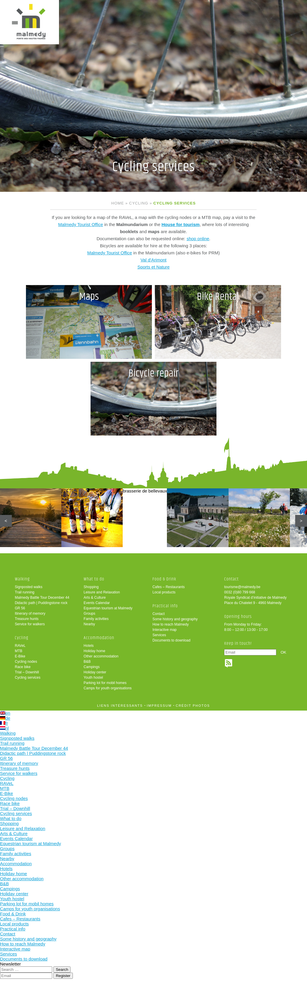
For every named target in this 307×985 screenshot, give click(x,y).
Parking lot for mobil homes (105, 683)
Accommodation (99, 638)
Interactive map (164, 630)
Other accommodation (101, 656)
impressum (159, 705)
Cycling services (27, 677)
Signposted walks (28, 587)
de (5, 718)
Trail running (24, 592)
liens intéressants (120, 705)
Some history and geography (175, 619)
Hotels (89, 646)
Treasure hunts (26, 619)
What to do (94, 579)
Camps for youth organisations (108, 688)
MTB (18, 651)
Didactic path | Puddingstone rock (41, 603)
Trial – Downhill (27, 672)
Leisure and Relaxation (102, 592)
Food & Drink (164, 579)
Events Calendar (97, 603)
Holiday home (94, 651)
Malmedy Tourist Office (80, 224)
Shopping (91, 587)
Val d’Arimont (153, 259)
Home (117, 203)
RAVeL (20, 646)
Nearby (89, 624)
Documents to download (171, 640)
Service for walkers (30, 624)
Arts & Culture (95, 597)
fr (4, 723)
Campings (92, 667)
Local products (163, 592)
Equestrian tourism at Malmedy (108, 608)
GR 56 (20, 608)
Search (62, 969)
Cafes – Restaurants (168, 587)
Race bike (22, 667)
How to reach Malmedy (170, 624)
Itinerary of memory (30, 613)
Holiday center (95, 672)
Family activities (96, 619)
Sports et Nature (153, 266)
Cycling (138, 203)
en (5, 713)
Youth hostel (93, 677)
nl (4, 728)
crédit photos (193, 705)
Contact (158, 614)
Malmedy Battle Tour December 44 (42, 597)
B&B (87, 662)
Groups (89, 613)
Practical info (165, 606)
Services (159, 635)
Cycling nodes (26, 662)
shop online (198, 238)
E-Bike (20, 656)
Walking (22, 579)
